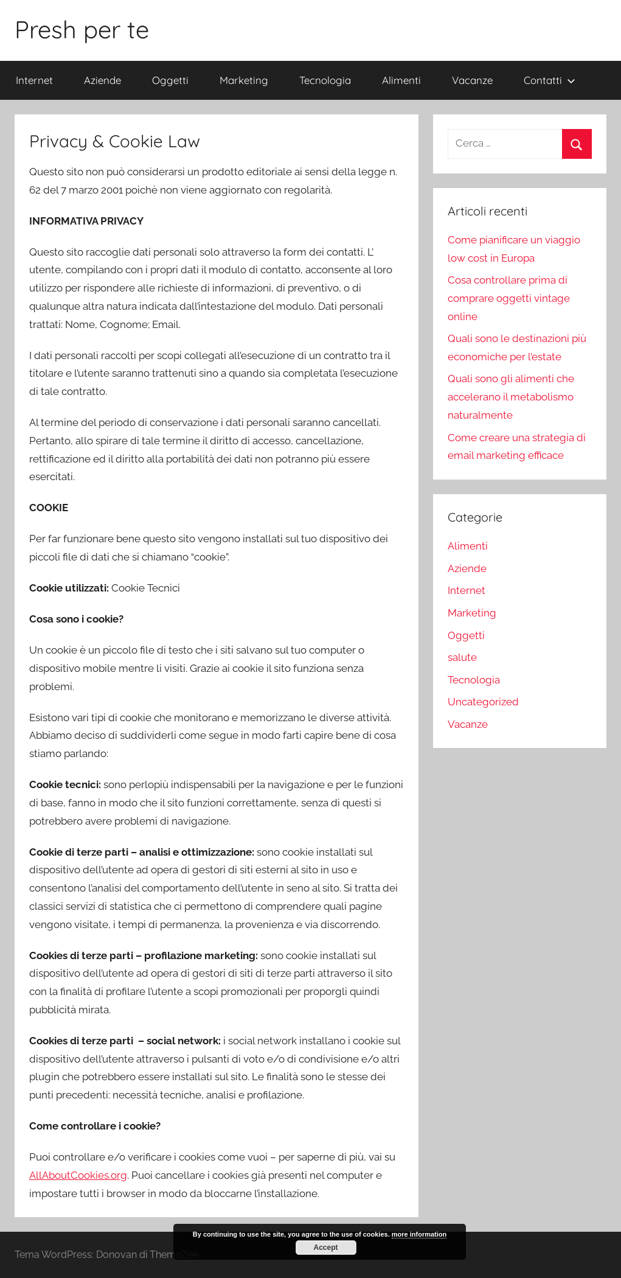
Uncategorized (483, 702)
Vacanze (472, 80)
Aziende (102, 80)
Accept (325, 1247)
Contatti (549, 80)
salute (462, 657)
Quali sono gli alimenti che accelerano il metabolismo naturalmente (511, 396)
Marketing (244, 80)
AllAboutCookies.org (78, 1175)
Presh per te (82, 29)
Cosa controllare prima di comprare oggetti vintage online (509, 298)
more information (419, 1234)
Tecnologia (325, 80)
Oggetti (170, 80)
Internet (34, 80)
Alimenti (401, 80)
